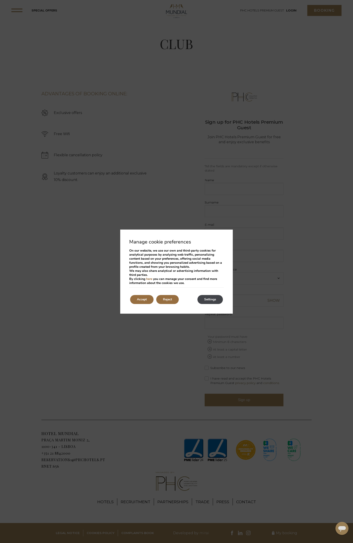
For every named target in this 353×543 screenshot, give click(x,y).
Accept (142, 299)
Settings (210, 299)
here (149, 279)
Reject (167, 299)
